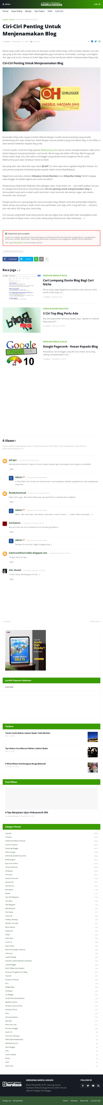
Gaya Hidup (16, 11)
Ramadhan (51, 889)
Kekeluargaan (51, 859)
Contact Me (95, 1100)
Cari (96, 4)
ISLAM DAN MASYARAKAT (51, 998)
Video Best (51, 938)
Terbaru (7, 621)
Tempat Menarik (51, 867)
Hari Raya (51, 901)
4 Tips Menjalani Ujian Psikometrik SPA (26, 812)
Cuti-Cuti (59, 11)
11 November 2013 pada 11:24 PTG (33, 570)
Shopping (51, 871)
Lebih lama (94, 621)
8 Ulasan (36, 41)
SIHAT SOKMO (51, 1054)
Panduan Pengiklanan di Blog (51, 972)
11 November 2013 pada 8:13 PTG (33, 523)
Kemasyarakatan (51, 1017)
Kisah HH (51, 1032)
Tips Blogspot (51, 904)
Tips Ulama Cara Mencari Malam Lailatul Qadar (26, 748)
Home (5, 11)
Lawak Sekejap (51, 957)
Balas (11, 469)
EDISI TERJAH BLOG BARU (51, 968)
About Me (84, 1100)
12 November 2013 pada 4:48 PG (36, 477)
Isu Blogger (51, 994)
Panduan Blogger (51, 1028)
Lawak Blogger (51, 964)
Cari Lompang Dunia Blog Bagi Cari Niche (68, 282)
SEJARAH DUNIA (51, 1002)
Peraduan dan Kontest (51, 1006)
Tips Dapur (39, 11)
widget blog (51, 987)
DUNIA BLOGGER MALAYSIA (55, 308)
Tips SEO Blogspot (51, 897)
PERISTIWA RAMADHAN (51, 1039)
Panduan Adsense (51, 979)
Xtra (51, 983)
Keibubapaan (51, 908)
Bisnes (51, 1058)
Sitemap (73, 1100)
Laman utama (8, 19)
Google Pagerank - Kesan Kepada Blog (70, 346)
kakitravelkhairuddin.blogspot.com (28, 552)
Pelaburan (51, 931)
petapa (13, 459)
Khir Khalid (15, 570)
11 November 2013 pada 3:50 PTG (38, 493)
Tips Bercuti (51, 886)
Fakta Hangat (51, 852)
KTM (51, 1051)
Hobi (50, 11)
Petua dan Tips (51, 1024)
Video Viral (51, 1066)
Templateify (18, 1100)
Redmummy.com (49, 150)
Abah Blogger (51, 1047)
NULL (51, 1013)
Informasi (51, 953)
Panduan (51, 837)
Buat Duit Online (51, 863)
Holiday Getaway (51, 919)
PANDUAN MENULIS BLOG (27, 19)
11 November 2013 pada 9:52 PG (28, 460)
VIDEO (51, 934)
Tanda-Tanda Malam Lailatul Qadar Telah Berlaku (27, 733)
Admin (18, 477)
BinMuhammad (17, 492)
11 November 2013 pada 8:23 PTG (59, 553)
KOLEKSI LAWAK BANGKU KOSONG (51, 961)
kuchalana (14, 522)
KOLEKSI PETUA (51, 1009)
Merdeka (51, 1021)
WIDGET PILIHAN (51, 923)
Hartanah (51, 916)
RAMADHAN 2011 (51, 1043)
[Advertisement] (51, 403)
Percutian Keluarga (51, 1036)
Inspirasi (51, 976)
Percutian (51, 874)
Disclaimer (18, 242)
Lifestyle (51, 833)
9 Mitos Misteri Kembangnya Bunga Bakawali (25, 764)
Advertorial (51, 882)
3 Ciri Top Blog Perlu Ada (60, 313)
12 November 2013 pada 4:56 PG (36, 510)
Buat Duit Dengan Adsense (51, 949)
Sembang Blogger (51, 848)
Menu (7, 4)
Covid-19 (51, 942)
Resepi (28, 11)
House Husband (51, 844)
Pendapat (51, 991)
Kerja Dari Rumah (51, 878)
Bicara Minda (51, 927)
